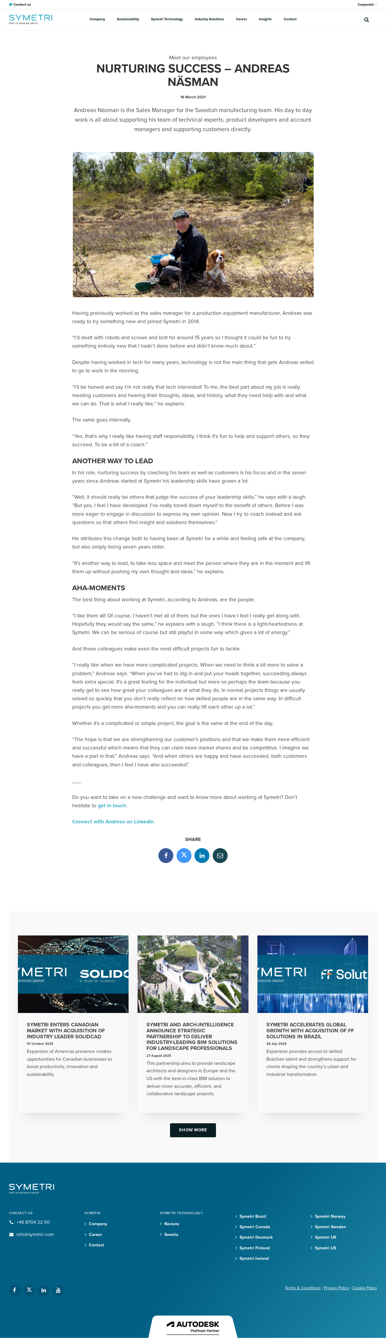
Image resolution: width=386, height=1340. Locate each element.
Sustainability (128, 19)
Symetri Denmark (256, 1237)
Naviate (171, 1223)
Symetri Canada (255, 1226)
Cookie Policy (364, 1288)
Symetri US (325, 1248)
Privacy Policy (336, 1288)
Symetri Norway (330, 1216)
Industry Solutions (209, 19)
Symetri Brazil (253, 1216)
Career (241, 19)
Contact (290, 19)
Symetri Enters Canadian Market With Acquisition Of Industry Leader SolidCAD (66, 1031)
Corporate (367, 4)
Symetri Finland (255, 1248)
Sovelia (171, 1234)
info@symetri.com (35, 1234)
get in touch (112, 806)
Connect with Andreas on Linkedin (113, 822)
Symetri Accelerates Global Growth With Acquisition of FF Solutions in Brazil (310, 1031)
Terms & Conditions (303, 1288)
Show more (193, 1130)
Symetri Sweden (330, 1226)
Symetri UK (325, 1237)
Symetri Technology (167, 19)
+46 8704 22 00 (33, 1222)
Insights (265, 19)
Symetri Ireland (254, 1258)
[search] (366, 19)
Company (97, 19)
